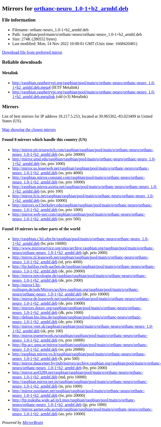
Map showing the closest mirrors (29, 129)
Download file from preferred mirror (32, 52)
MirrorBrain (32, 422)
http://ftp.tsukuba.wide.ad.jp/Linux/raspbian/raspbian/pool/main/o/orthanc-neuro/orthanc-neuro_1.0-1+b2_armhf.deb (73, 402)
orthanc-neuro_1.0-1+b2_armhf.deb (81, 8)
